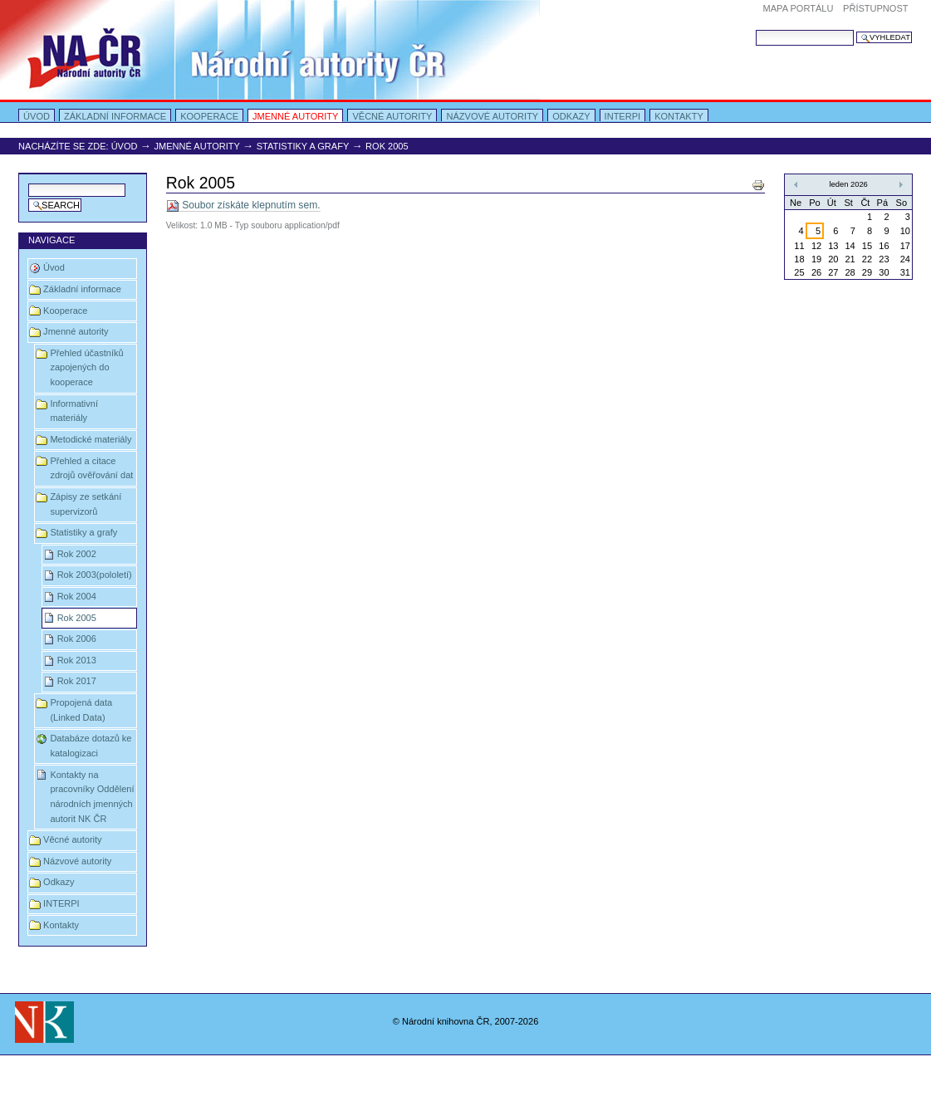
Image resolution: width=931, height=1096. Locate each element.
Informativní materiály (74, 411)
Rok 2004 (76, 596)
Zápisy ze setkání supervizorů (85, 504)
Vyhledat (755, 29)
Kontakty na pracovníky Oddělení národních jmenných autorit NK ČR (92, 797)
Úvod (36, 116)
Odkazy (571, 116)
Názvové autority (492, 116)
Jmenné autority (295, 116)
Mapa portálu (798, 8)
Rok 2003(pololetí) (94, 575)
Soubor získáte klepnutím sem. (243, 205)
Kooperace (209, 116)
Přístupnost (875, 8)
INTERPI (623, 116)
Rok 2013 (76, 660)
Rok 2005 (76, 618)
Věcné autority (392, 116)
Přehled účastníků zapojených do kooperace (86, 367)
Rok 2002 (76, 554)
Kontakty (678, 116)
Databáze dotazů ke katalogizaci (90, 745)
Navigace (51, 240)
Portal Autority (270, 50)
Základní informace (115, 116)
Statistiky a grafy (303, 146)
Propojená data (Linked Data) (81, 709)
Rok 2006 (76, 638)
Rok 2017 (76, 681)
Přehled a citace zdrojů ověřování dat (91, 468)
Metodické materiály (90, 439)
